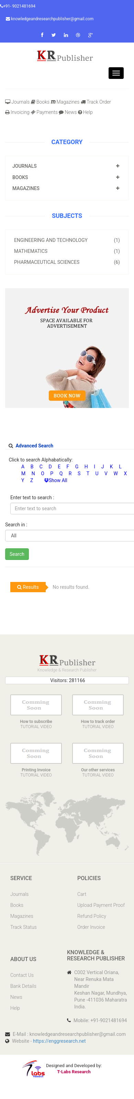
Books (40, 102)
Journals (17, 102)
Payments (44, 112)
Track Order (96, 102)
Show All (55, 480)
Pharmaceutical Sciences (67, 262)
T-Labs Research (73, 1071)
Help (85, 112)
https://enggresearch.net (59, 1041)
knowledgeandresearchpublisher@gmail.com (49, 18)
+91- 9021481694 (17, 6)
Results (28, 587)
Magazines (65, 102)
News (68, 112)
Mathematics (67, 251)
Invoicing (17, 112)
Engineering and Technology (67, 240)
